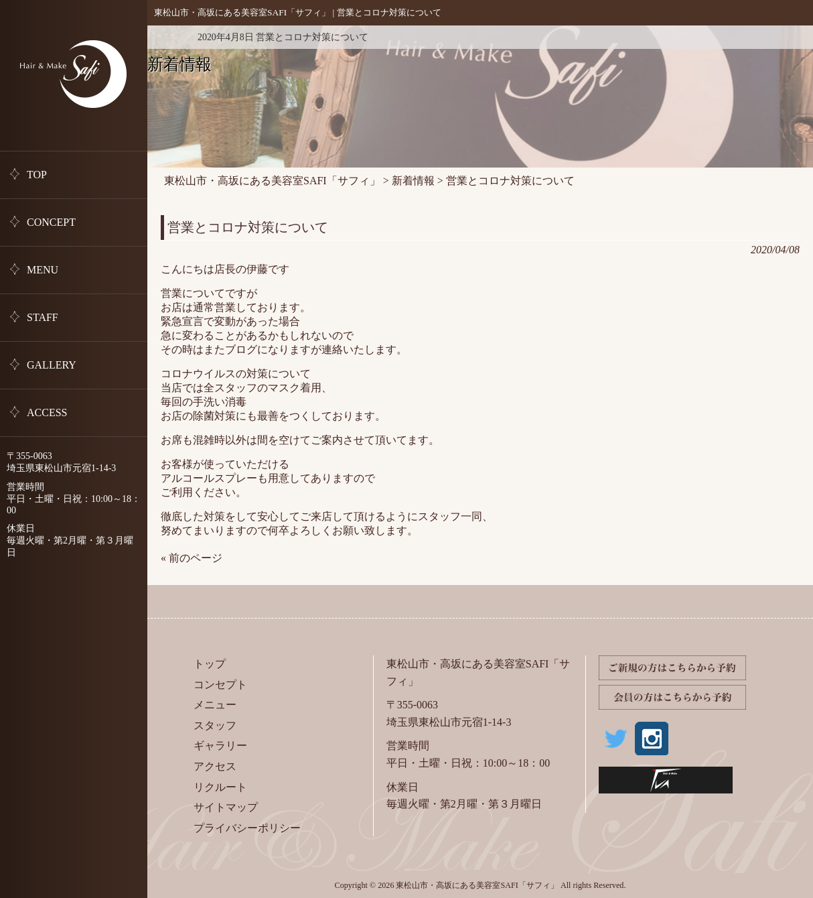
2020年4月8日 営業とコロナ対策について (283, 37)
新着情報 (167, 37)
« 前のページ (191, 558)
